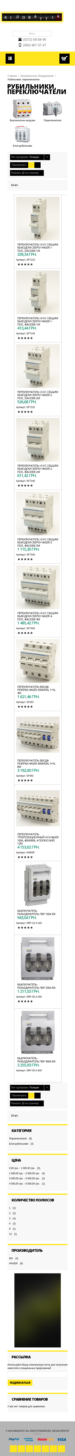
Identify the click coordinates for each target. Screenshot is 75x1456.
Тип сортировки (19, 157)
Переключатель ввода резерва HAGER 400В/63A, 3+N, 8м (36, 764)
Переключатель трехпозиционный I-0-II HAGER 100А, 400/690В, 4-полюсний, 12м (37, 838)
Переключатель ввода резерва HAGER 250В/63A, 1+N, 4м (36, 690)
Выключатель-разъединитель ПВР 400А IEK (36, 1059)
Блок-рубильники (18, 1143)
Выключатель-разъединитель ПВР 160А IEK (36, 912)
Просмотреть (19, 165)
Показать (16, 172)
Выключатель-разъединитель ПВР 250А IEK (36, 985)
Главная (12, 76)
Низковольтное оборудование (37, 76)
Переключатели (18, 1138)
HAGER (13, 1263)
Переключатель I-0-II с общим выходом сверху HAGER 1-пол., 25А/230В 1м (37, 247)
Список (37, 165)
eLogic (37, 1433)
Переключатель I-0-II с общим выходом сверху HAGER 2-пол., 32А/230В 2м (37, 395)
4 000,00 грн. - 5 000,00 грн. (24, 1183)
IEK (11, 1258)
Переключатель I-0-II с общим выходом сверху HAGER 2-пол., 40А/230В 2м (37, 469)
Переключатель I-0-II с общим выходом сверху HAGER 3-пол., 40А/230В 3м (37, 542)
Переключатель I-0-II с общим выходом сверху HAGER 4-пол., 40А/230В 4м (37, 616)
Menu (32, 33)
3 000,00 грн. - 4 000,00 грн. (24, 1178)
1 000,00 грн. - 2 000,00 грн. (24, 1173)
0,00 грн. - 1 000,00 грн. (22, 1168)
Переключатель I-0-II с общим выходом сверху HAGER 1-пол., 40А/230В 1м (37, 321)
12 (10, 1234)
